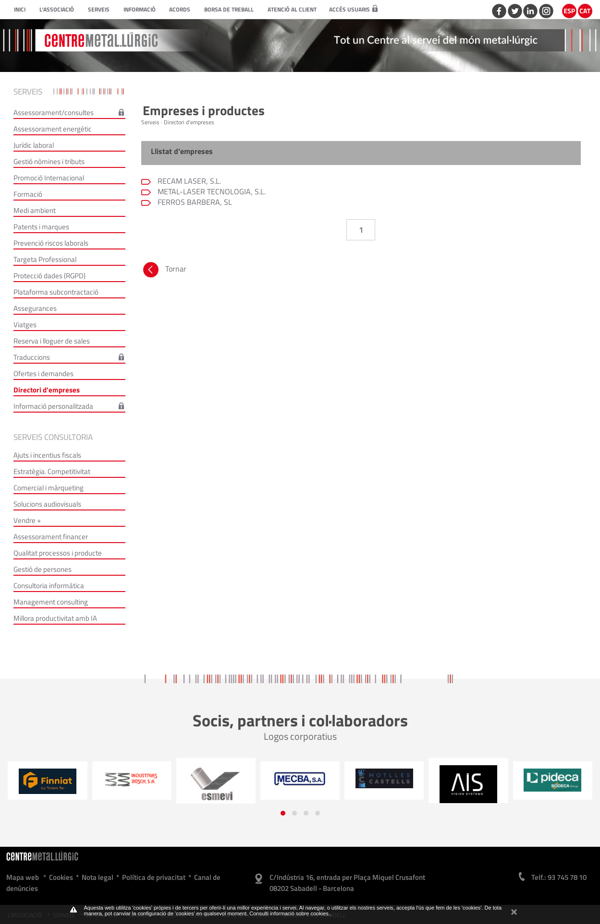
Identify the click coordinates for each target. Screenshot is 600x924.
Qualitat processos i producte (57, 552)
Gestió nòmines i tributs (49, 161)
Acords (179, 9)
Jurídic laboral (33, 145)
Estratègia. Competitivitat (51, 471)
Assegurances (35, 308)
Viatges (25, 324)
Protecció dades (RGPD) (49, 275)
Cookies (61, 877)
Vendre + (27, 520)
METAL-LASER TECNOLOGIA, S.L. (211, 191)
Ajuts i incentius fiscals (47, 455)
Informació (139, 9)
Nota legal (97, 877)
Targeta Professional (44, 259)
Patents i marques (41, 226)
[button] (283, 813)
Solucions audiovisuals (47, 503)
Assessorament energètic (52, 128)
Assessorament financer (50, 536)
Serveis (99, 9)
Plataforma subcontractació (55, 291)
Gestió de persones (42, 569)
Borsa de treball (229, 9)
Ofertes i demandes (43, 373)
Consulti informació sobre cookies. (289, 913)
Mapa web (22, 877)
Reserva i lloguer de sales (51, 340)
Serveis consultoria (53, 437)
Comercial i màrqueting (48, 487)
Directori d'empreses (46, 389)
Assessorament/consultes (53, 112)
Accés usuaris (353, 9)
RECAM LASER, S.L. (188, 181)
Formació (27, 194)
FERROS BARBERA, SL (194, 202)
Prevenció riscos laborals (50, 243)
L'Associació (56, 9)
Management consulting (50, 601)
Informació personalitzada (53, 406)
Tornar (163, 271)
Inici (19, 9)
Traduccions (31, 357)
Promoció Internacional (48, 177)
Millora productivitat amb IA (55, 618)
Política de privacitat (153, 877)
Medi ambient (34, 210)
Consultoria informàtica (48, 585)
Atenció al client (292, 9)
